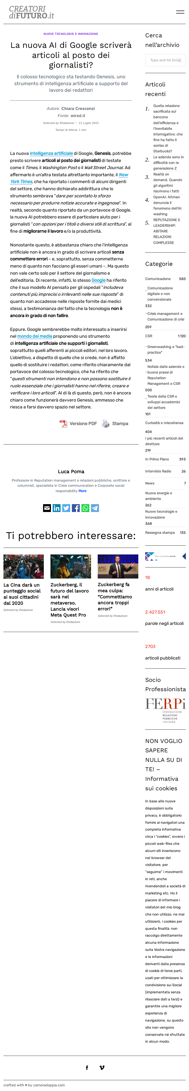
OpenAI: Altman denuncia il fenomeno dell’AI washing (167, 205)
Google (99, 278)
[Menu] (180, 12)
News (149, 483)
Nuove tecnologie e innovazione (71, 33)
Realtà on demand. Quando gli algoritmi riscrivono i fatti (167, 182)
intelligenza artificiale (51, 151)
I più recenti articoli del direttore (164, 441)
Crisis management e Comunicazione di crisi (165, 317)
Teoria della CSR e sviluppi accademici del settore (163, 402)
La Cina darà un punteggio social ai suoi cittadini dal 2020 (21, 592)
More (82, 489)
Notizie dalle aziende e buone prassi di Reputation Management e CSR (165, 375)
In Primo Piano (157, 459)
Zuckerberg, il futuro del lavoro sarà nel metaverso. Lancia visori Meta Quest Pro (69, 598)
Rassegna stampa (160, 533)
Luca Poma (71, 470)
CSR (148, 336)
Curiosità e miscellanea (164, 423)
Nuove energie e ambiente (158, 496)
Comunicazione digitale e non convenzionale (160, 294)
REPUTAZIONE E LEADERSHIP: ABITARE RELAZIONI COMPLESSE (166, 231)
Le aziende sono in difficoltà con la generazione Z (168, 163)
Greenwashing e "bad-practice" (166, 350)
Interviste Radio (158, 471)
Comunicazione (158, 279)
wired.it (78, 114)
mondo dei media (34, 334)
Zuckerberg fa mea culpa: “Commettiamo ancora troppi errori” (115, 595)
